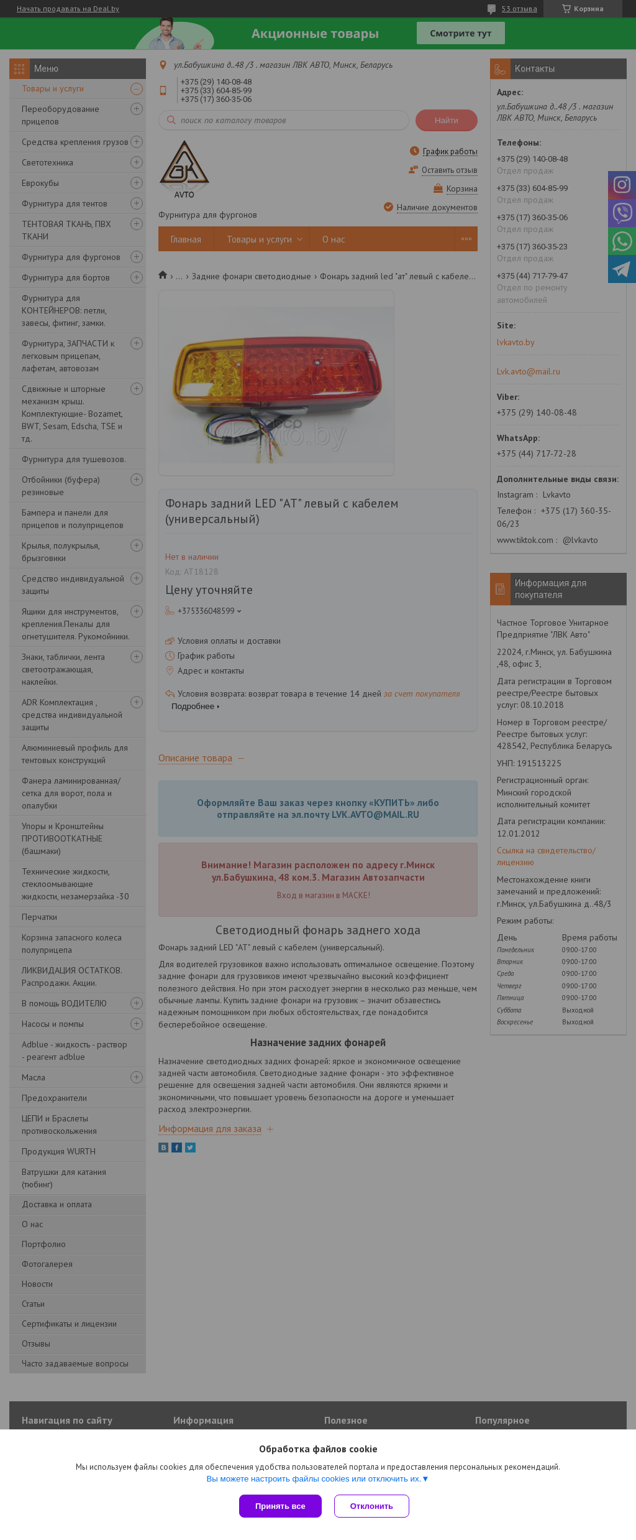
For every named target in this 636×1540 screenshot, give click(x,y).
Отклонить (371, 1506)
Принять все (280, 1506)
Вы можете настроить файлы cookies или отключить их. (313, 1478)
